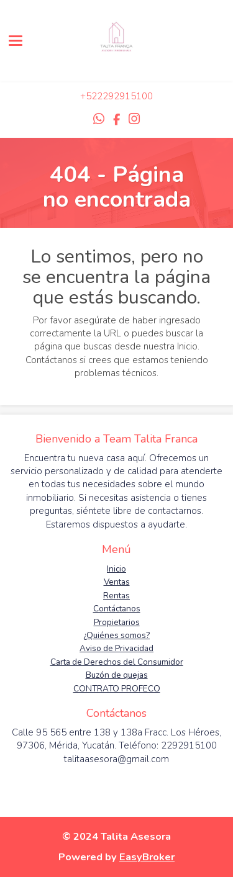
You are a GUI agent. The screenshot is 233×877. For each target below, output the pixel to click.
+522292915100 (116, 96)
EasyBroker (147, 857)
